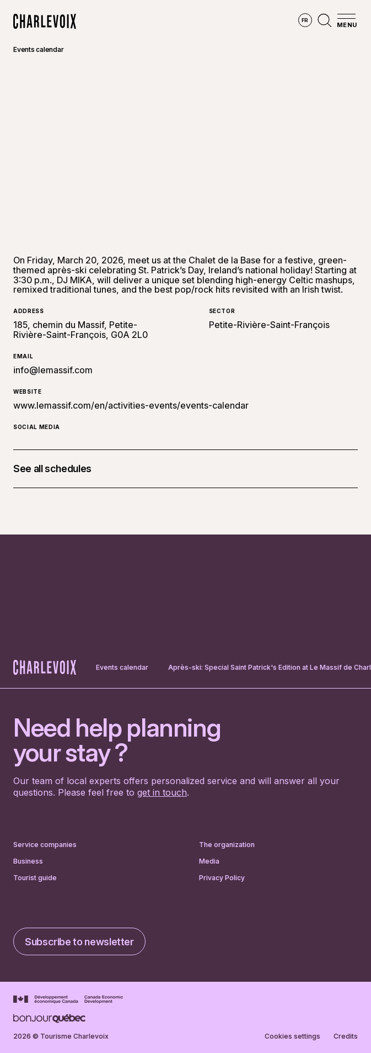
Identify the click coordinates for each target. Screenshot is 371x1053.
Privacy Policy (222, 878)
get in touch (162, 792)
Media (209, 861)
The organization (227, 845)
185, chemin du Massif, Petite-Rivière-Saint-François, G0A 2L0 (80, 329)
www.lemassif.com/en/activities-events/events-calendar (131, 405)
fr (305, 20)
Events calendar (38, 49)
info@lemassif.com (53, 369)
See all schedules (52, 468)
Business (28, 861)
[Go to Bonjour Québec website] (49, 1018)
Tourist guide (35, 878)
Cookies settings (292, 1036)
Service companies (45, 845)
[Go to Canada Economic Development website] (68, 999)
